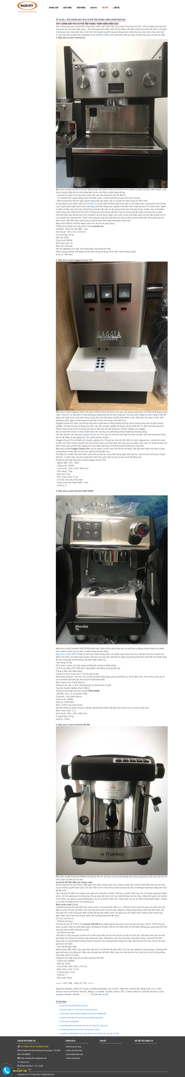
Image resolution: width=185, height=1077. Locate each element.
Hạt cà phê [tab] (25, 156)
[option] (34, 236)
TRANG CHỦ (53, 8)
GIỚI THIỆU (67, 8)
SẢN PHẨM (81, 8)
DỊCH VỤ (93, 8)
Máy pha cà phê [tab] (27, 150)
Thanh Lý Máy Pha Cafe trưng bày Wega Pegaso (40, 61)
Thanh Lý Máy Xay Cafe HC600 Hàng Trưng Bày (39, 74)
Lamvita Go (92, 204)
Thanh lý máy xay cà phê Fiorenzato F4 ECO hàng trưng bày (40, 109)
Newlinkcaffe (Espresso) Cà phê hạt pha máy (39, 40)
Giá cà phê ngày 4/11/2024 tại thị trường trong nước (40, 359)
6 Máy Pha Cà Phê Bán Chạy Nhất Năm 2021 (39, 448)
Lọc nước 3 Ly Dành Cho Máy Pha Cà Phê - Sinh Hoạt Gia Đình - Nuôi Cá (40, 52)
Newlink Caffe (102, 35)
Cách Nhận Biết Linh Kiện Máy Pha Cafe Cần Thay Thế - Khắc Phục (39, 417)
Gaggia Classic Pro (91, 434)
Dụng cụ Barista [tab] (28, 173)
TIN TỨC (105, 8)
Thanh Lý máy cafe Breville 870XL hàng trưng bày (38, 87)
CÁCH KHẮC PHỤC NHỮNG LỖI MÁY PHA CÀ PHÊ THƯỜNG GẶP (39, 369)
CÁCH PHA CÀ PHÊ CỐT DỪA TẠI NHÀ (40, 346)
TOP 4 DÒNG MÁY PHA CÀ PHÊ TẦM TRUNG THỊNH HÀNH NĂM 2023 (40, 394)
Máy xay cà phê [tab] (27, 162)
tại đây (105, 994)
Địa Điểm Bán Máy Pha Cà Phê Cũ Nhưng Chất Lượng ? (39, 429)
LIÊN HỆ (116, 8)
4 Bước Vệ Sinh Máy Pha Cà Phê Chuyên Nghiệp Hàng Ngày (40, 382)
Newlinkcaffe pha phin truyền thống (39, 29)
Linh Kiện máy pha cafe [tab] (31, 167)
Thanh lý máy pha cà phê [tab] (32, 143)
